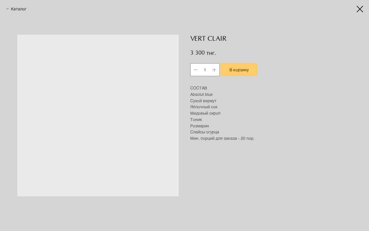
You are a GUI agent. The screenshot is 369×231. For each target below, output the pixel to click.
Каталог (19, 8)
